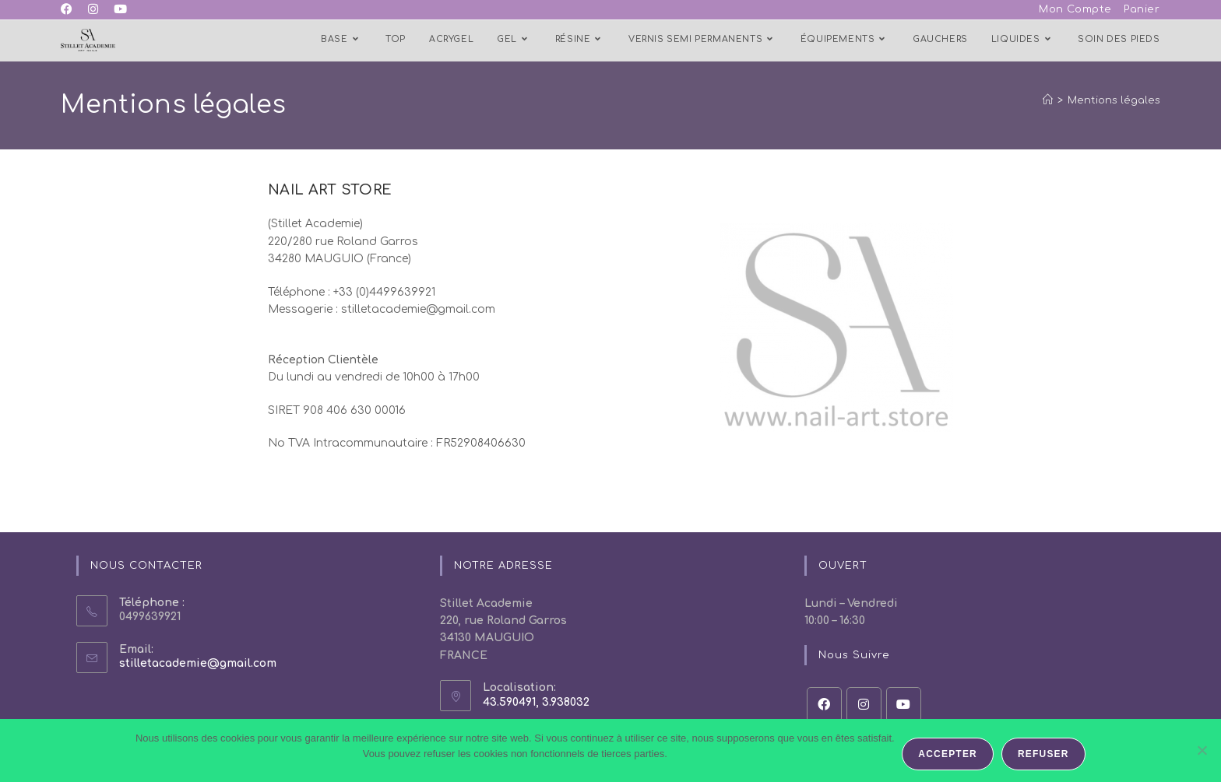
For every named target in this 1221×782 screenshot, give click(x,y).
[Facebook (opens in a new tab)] (70, 10)
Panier (1142, 9)
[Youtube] (903, 704)
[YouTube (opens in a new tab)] (120, 10)
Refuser (1043, 754)
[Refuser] (1201, 751)
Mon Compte (1075, 9)
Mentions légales (1114, 100)
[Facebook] (824, 704)
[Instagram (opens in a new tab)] (93, 10)
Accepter (948, 754)
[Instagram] (863, 704)
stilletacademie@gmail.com (197, 663)
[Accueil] (1048, 100)
